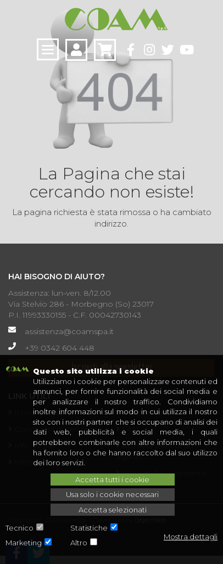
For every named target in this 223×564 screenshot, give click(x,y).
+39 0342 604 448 (59, 348)
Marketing (23, 542)
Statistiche (89, 527)
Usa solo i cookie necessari (112, 494)
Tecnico (19, 527)
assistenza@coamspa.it (69, 331)
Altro (78, 542)
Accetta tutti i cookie (112, 479)
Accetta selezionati (113, 509)
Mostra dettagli (191, 536)
